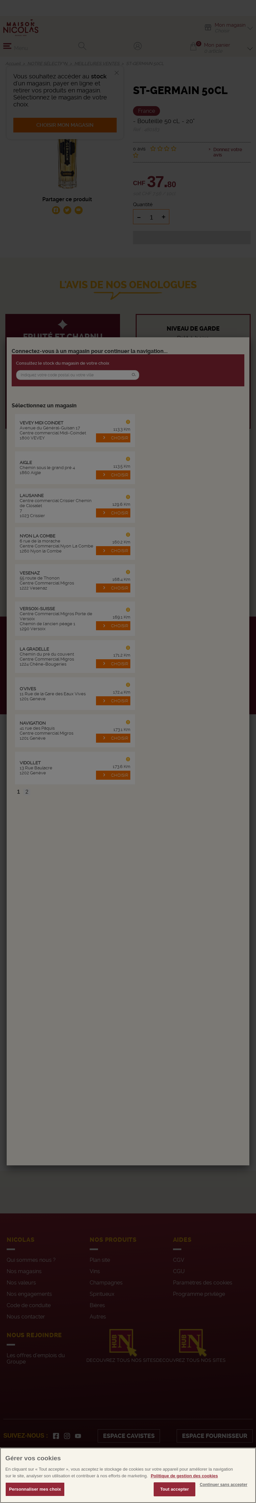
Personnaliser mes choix (35, 1489)
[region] (128, 1475)
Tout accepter (174, 1489)
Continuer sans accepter (223, 1484)
